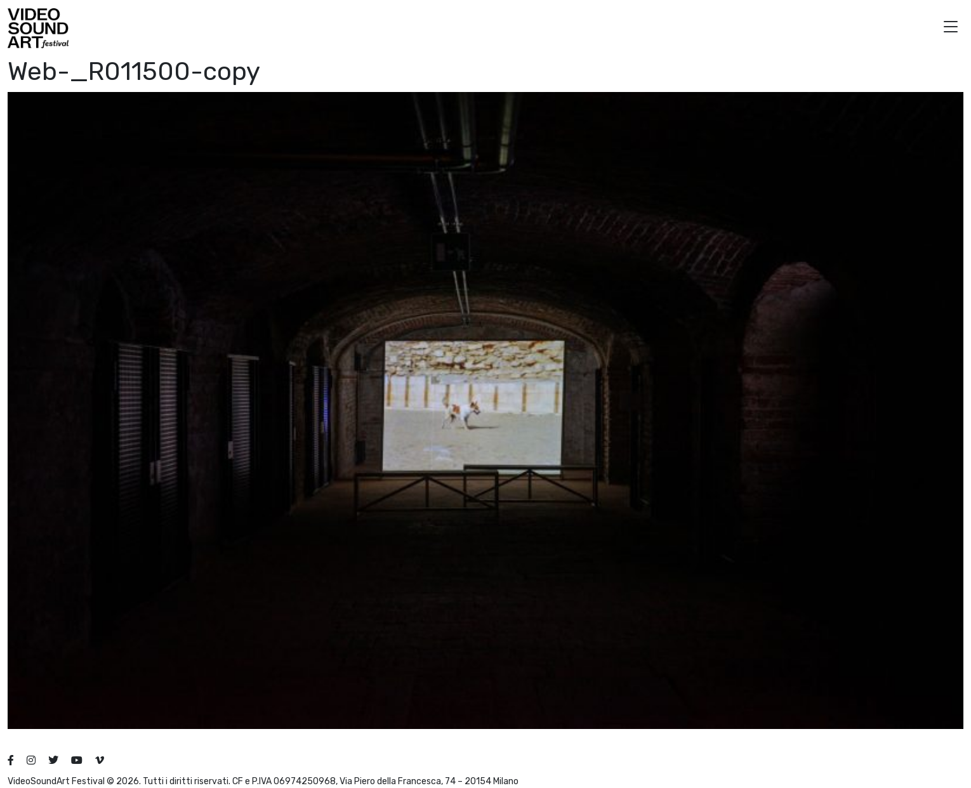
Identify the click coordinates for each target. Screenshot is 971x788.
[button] (950, 28)
